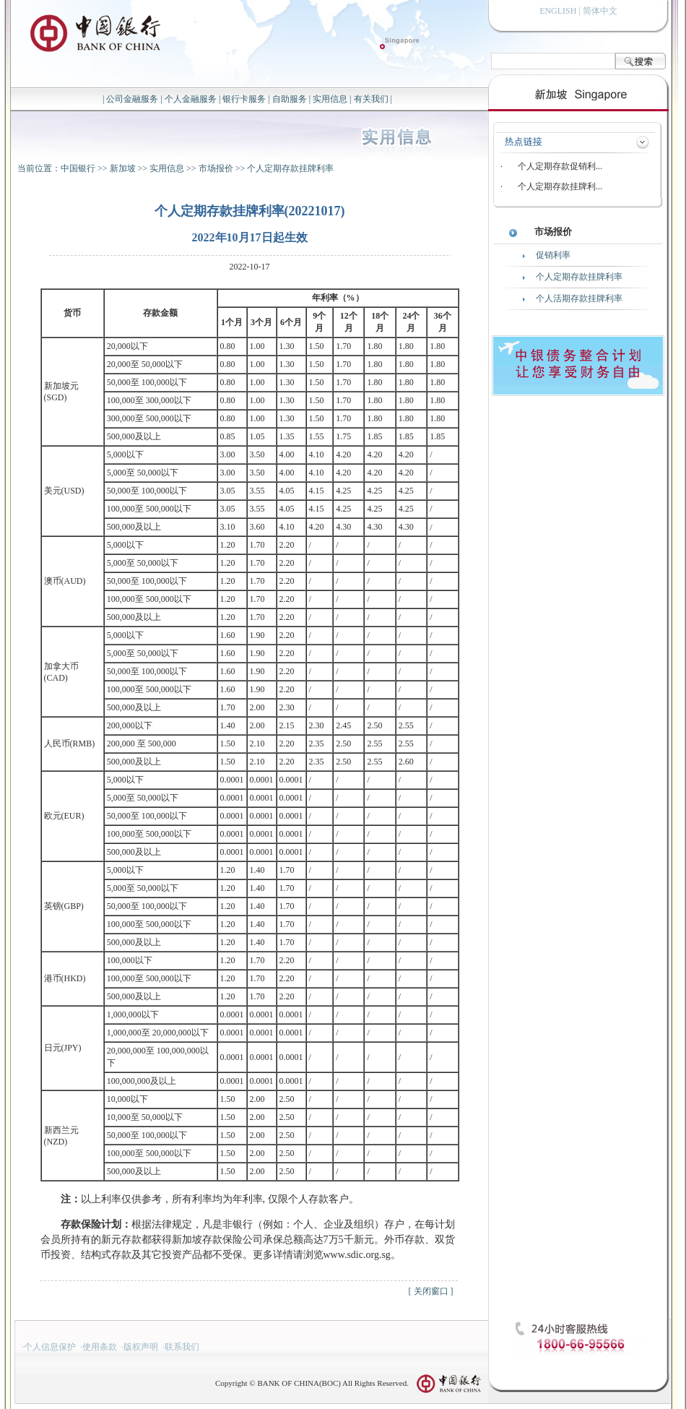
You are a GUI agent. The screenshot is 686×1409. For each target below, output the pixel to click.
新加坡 (123, 168)
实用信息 (330, 99)
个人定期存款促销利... (560, 166)
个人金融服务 (191, 99)
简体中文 (600, 11)
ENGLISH (557, 11)
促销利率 (553, 255)
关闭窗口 (431, 1291)
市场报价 (216, 168)
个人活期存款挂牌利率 (579, 298)
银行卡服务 (244, 99)
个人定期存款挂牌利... (560, 186)
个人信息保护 (50, 1347)
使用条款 (99, 1347)
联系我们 (182, 1347)
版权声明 (140, 1347)
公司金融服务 (132, 99)
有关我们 (371, 99)
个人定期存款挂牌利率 (290, 168)
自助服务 (289, 99)
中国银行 (78, 168)
